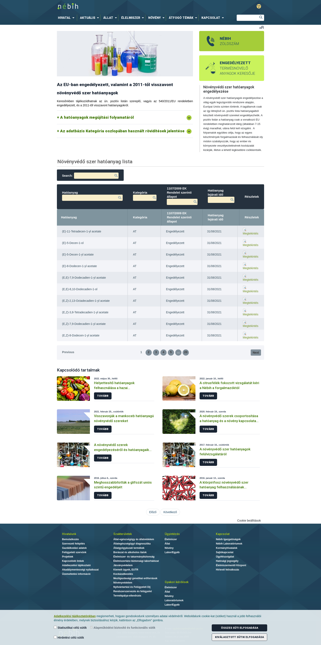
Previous (68, 352)
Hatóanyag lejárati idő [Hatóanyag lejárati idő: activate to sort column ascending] (216, 217)
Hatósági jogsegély (227, 561)
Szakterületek (122, 534)
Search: (90, 176)
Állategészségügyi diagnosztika (132, 543)
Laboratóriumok (174, 600)
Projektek (67, 556)
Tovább (102, 395)
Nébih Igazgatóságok (228, 539)
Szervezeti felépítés (73, 543)
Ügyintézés (172, 534)
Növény (169, 548)
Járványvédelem (123, 565)
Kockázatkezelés (123, 574)
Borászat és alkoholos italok (130, 552)
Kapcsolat (222, 534)
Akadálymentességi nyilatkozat (80, 569)
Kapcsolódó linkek (73, 561)
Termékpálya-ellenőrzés (127, 595)
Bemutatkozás (70, 539)
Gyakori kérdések (176, 582)
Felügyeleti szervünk (74, 552)
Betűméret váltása (261, 27)
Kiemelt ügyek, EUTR (125, 569)
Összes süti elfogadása (239, 627)
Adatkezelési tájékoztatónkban (75, 616)
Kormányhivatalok (226, 548)
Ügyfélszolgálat (225, 556)
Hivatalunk (69, 534)
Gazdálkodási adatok (74, 548)
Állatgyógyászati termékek (129, 548)
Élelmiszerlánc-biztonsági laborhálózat (136, 561)
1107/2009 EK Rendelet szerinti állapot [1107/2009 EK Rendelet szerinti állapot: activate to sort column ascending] (179, 217)
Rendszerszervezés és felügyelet (132, 591)
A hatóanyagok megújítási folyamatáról (97, 117)
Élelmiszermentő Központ (231, 565)
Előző (152, 512)
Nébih (117, 6)
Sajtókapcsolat (224, 552)
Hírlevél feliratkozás (227, 569)
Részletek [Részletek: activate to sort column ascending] (252, 217)
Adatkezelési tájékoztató (76, 565)
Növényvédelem (122, 582)
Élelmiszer (171, 539)
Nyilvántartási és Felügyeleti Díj (132, 587)
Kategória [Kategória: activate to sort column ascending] (140, 217)
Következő (170, 512)
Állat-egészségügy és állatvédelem (133, 539)
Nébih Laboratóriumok (229, 543)
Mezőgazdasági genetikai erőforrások (135, 578)
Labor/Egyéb (172, 552)
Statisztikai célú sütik (70, 627)
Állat (167, 543)
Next (256, 352)
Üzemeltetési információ (76, 574)
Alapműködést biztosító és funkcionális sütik (122, 627)
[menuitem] (67, 18)
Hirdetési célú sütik (69, 637)
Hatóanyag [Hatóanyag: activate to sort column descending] (69, 217)
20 (185, 352)
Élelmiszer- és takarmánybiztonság (133, 556)
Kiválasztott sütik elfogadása (239, 637)
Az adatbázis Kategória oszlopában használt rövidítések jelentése (122, 131)
